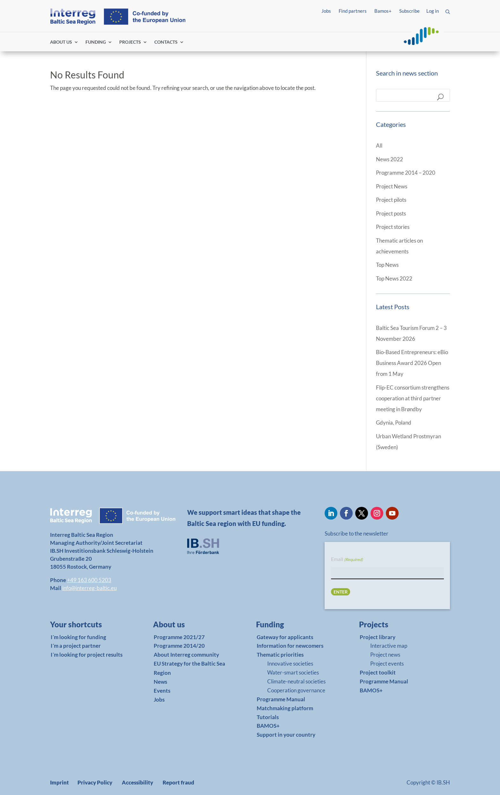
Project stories (392, 226)
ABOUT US (61, 42)
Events (162, 690)
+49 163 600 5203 (89, 580)
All (379, 145)
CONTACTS (166, 42)
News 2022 (389, 159)
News (160, 681)
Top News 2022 (394, 278)
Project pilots (391, 199)
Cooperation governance (296, 690)
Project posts (391, 213)
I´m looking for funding (78, 637)
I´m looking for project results (86, 654)
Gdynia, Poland (393, 422)
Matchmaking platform (285, 708)
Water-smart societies (293, 672)
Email (347, 559)
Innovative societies (290, 663)
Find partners (353, 11)
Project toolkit (378, 672)
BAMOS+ (268, 725)
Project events (387, 663)
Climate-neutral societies (296, 681)
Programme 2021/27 (179, 637)
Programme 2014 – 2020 (405, 172)
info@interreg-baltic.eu (89, 588)
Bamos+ (383, 11)
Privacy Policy (94, 782)
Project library (377, 637)
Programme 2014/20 (179, 645)
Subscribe (409, 11)
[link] (86, 626)
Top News (387, 264)
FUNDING (95, 42)
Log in (432, 11)
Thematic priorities (280, 654)
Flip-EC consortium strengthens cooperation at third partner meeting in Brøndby (412, 398)
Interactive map (388, 645)
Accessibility (137, 782)
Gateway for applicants (285, 637)
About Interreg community (186, 654)
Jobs (326, 11)
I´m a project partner (76, 645)
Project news (385, 654)
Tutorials (268, 717)
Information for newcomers (290, 645)
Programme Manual (281, 699)
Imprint (59, 782)
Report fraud (178, 782)
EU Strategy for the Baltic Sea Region (189, 668)
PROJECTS (130, 42)
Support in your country (286, 734)
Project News (391, 186)
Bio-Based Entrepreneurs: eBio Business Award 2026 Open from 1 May (412, 363)
